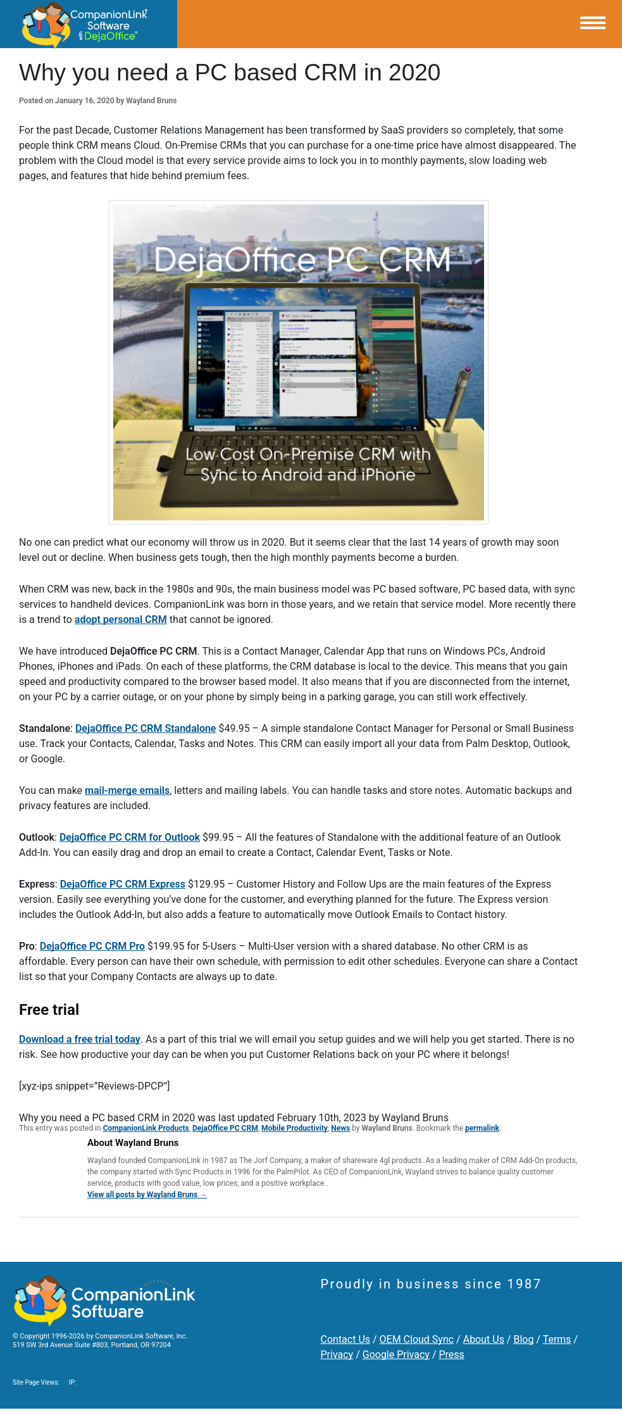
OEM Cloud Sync (417, 1339)
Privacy (337, 1355)
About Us (483, 1339)
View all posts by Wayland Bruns (147, 1194)
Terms (557, 1339)
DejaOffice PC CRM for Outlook (129, 837)
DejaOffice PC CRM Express (122, 884)
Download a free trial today (79, 1039)
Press (451, 1355)
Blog (523, 1339)
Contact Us (346, 1339)
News (340, 1128)
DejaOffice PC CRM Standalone (145, 728)
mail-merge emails (127, 790)
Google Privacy (396, 1355)
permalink (482, 1128)
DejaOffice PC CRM (225, 1128)
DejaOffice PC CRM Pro (92, 946)
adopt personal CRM (121, 619)
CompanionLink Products (146, 1128)
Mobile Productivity (294, 1128)
